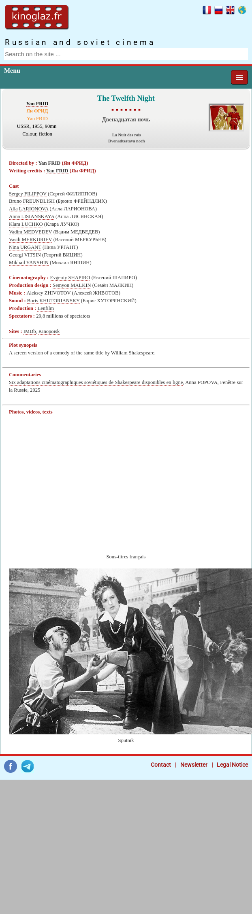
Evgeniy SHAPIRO (70, 277)
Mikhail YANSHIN (29, 262)
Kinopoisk (49, 331)
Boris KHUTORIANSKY (53, 300)
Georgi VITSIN (25, 255)
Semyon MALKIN (72, 285)
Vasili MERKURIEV (30, 239)
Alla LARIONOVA (28, 209)
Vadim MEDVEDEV (30, 232)
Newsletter (193, 764)
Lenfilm (45, 308)
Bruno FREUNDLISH (32, 201)
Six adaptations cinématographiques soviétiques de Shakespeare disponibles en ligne (96, 382)
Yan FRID (37, 103)
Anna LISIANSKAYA (31, 216)
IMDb (29, 331)
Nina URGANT (25, 247)
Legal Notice (232, 764)
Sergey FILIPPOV (28, 194)
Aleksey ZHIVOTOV (48, 293)
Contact (161, 764)
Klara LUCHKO (26, 224)
